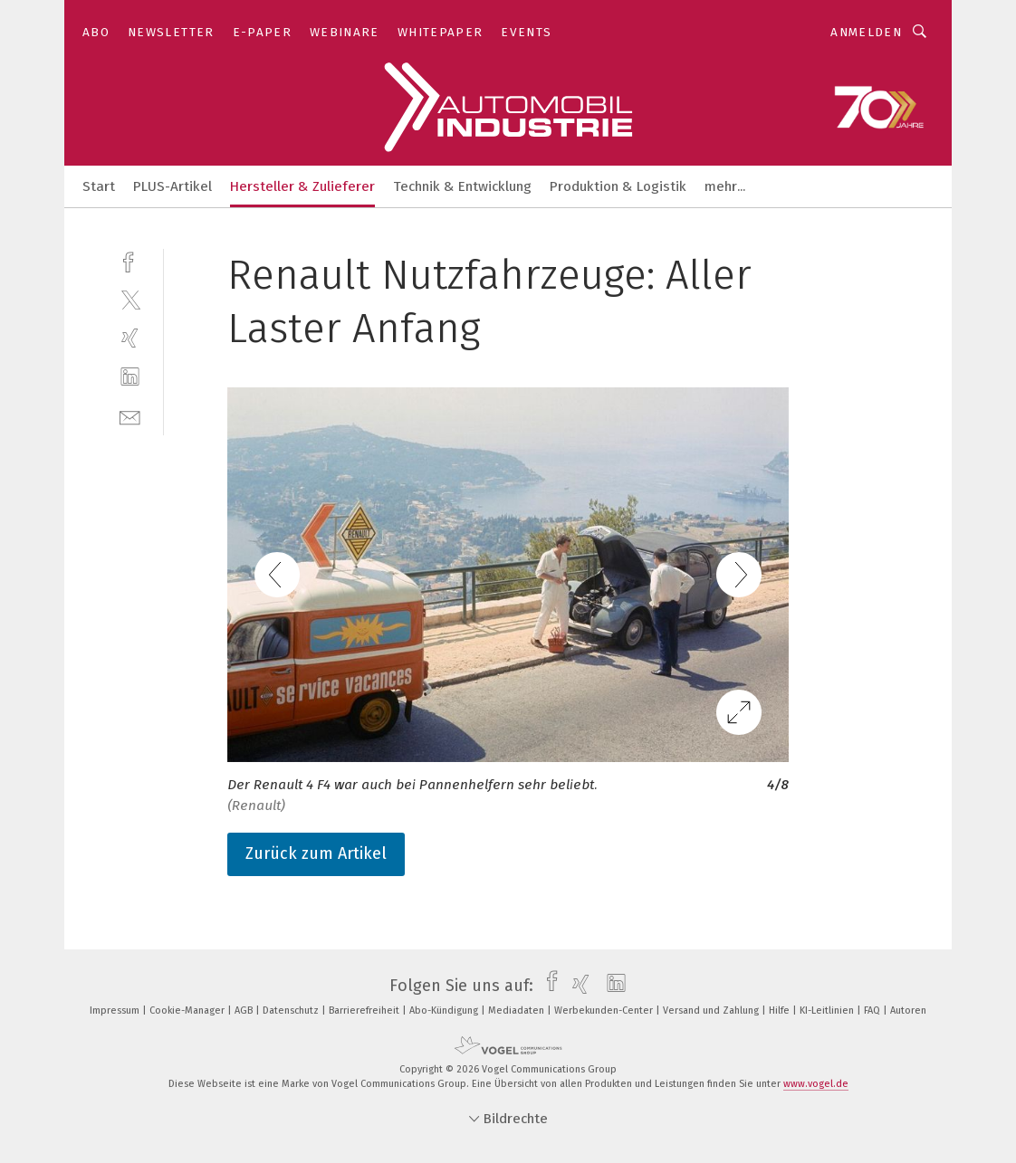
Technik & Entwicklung (462, 186)
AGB (245, 1010)
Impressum (116, 1010)
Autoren (908, 1010)
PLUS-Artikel (172, 186)
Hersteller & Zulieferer (302, 186)
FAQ (873, 1010)
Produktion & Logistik (618, 186)
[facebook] (130, 260)
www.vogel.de (815, 1084)
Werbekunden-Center (605, 1010)
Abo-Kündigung (445, 1010)
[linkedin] (130, 377)
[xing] (130, 338)
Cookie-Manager (188, 1010)
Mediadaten (517, 1010)
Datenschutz (292, 1010)
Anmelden (866, 32)
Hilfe (780, 1010)
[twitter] (130, 299)
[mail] (130, 416)
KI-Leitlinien (828, 1010)
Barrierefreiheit (365, 1010)
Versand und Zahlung (712, 1010)
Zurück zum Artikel (316, 853)
